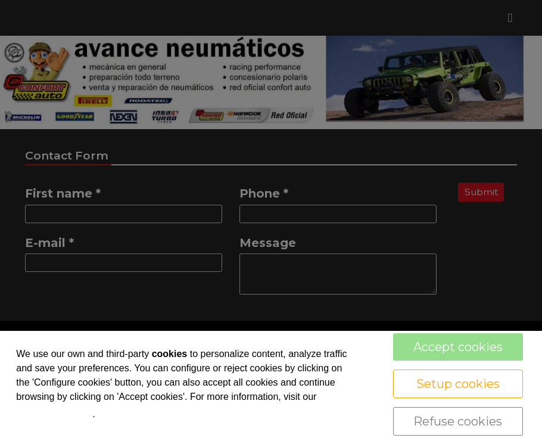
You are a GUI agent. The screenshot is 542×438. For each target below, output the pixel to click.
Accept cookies (458, 347)
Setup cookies (458, 384)
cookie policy (54, 413)
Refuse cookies (457, 421)
